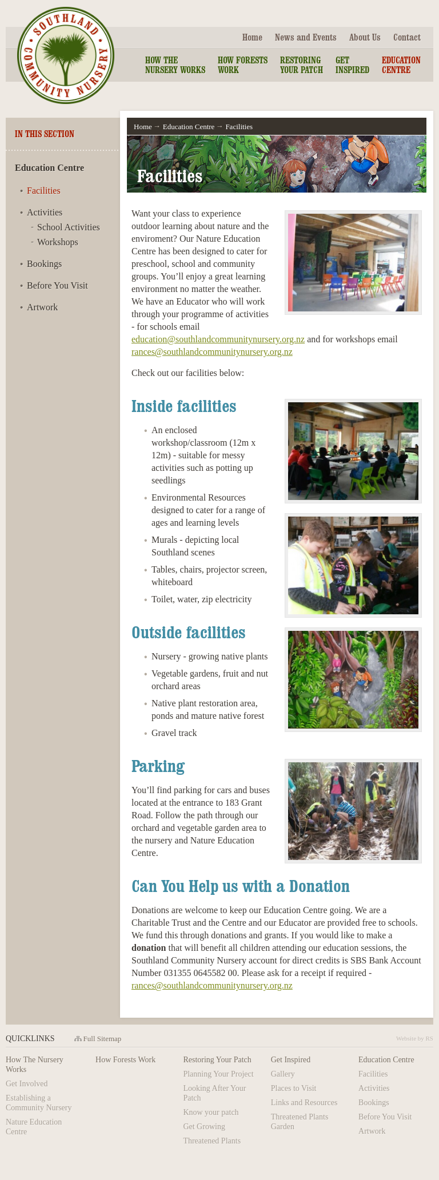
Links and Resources (304, 1102)
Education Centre (401, 64)
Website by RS (414, 1038)
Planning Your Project (218, 1074)
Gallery (283, 1074)
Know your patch (210, 1112)
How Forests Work (243, 64)
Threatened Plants (212, 1141)
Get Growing (204, 1126)
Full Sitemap (102, 1038)
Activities (44, 212)
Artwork (42, 307)
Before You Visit (57, 285)
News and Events (306, 37)
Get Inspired (352, 64)
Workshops (57, 242)
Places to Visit (294, 1088)
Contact (407, 37)
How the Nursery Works (175, 64)
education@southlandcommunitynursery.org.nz (218, 339)
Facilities (44, 190)
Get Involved (26, 1083)
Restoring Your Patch (301, 64)
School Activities (68, 227)
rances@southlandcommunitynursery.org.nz (212, 352)
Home (252, 37)
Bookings (44, 264)
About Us (365, 37)
